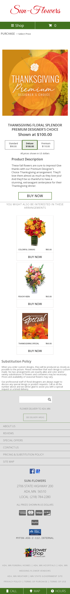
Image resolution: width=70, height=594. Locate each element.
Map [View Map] (35, 591)
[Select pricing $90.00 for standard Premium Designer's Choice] (13, 145)
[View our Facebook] (32, 472)
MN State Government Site (46, 576)
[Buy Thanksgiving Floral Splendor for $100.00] (35, 196)
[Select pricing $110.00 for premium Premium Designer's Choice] (46, 145)
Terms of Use (58, 581)
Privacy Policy (13, 581)
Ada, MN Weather (17, 576)
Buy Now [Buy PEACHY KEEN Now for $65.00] (35, 304)
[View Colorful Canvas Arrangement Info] (35, 232)
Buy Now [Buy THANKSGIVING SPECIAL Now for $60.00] (35, 351)
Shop (17, 25)
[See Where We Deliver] (35, 417)
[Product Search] (35, 399)
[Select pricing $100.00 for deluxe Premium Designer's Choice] (30, 145)
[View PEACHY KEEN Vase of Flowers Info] (35, 279)
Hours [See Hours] (58, 591)
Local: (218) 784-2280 (35, 497)
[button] (35, 532)
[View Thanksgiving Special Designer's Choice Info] (35, 325)
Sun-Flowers (35, 11)
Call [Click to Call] (11, 591)
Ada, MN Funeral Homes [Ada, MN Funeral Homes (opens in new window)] (16, 565)
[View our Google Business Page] (37, 472)
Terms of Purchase (35, 581)
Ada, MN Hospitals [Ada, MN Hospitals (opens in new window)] (44, 565)
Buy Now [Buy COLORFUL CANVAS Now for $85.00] (35, 257)
